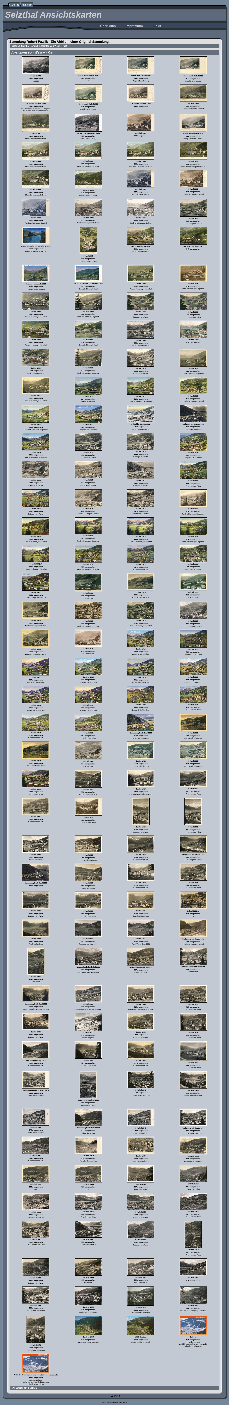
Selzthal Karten (29, 46)
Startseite (14, 5)
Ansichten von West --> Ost (53, 46)
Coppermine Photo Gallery (118, 1402)
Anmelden (27, 5)
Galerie (15, 46)
